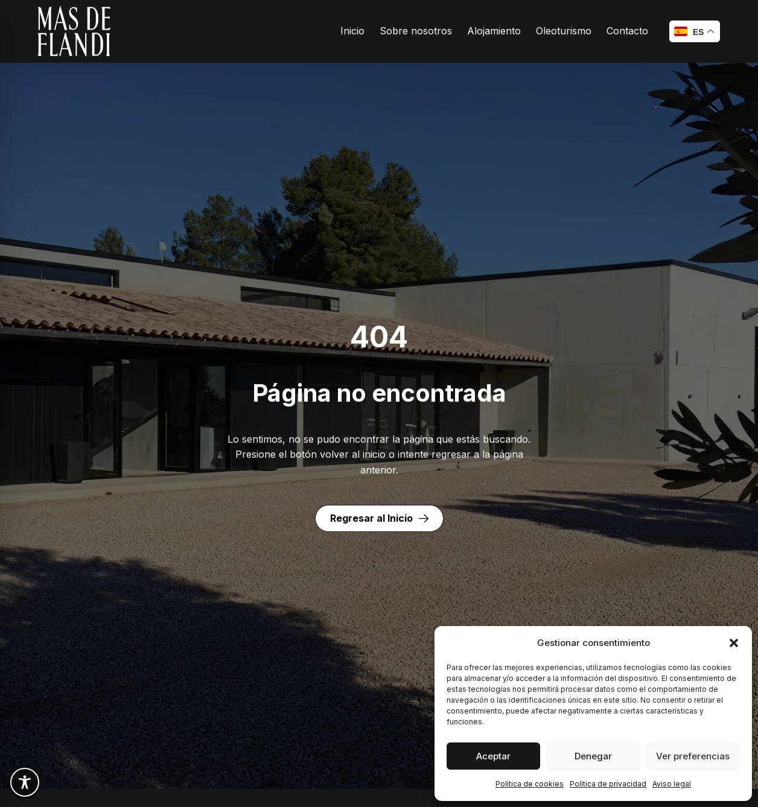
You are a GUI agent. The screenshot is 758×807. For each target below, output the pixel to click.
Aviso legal (671, 783)
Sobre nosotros (416, 31)
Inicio (352, 31)
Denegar (593, 756)
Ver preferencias (693, 756)
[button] (734, 643)
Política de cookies (529, 783)
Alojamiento (494, 31)
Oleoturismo (563, 31)
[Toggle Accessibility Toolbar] (24, 782)
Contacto (627, 31)
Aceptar (493, 756)
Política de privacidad (608, 783)
